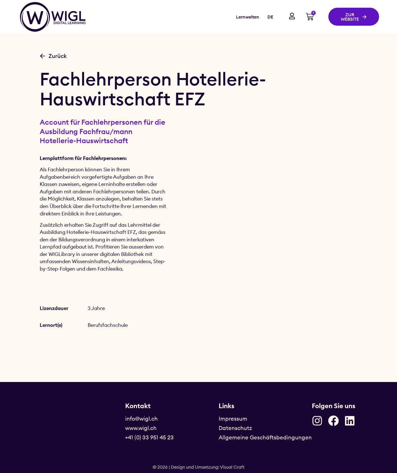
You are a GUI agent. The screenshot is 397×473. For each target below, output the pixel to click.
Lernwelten (247, 17)
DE (270, 17)
